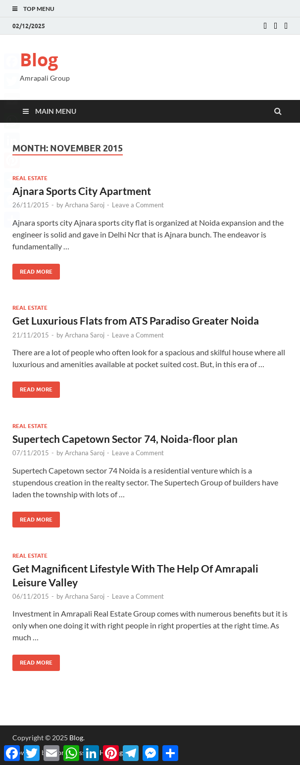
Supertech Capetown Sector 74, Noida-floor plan (125, 438)
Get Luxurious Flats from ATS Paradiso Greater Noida (135, 320)
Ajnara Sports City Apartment (81, 191)
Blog (39, 60)
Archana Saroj (84, 205)
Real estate (30, 178)
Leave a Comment (138, 205)
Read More (32, 269)
